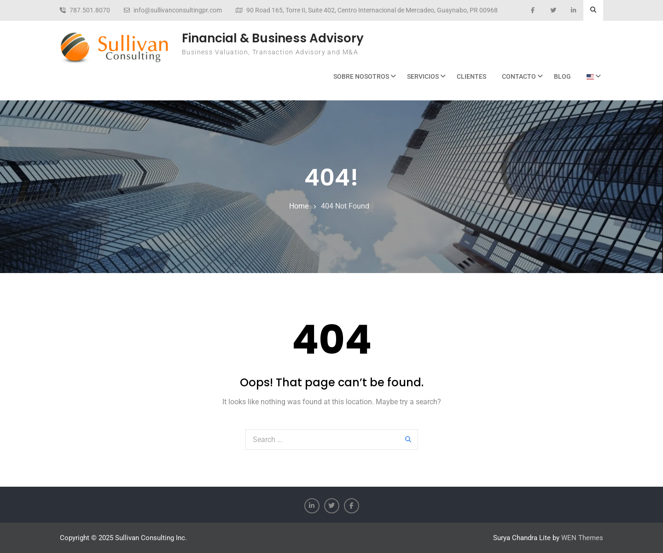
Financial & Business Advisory (273, 38)
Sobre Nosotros (361, 76)
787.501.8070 (90, 10)
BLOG (562, 76)
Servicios (423, 76)
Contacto (519, 76)
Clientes (471, 76)
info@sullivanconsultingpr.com (178, 10)
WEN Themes (582, 538)
